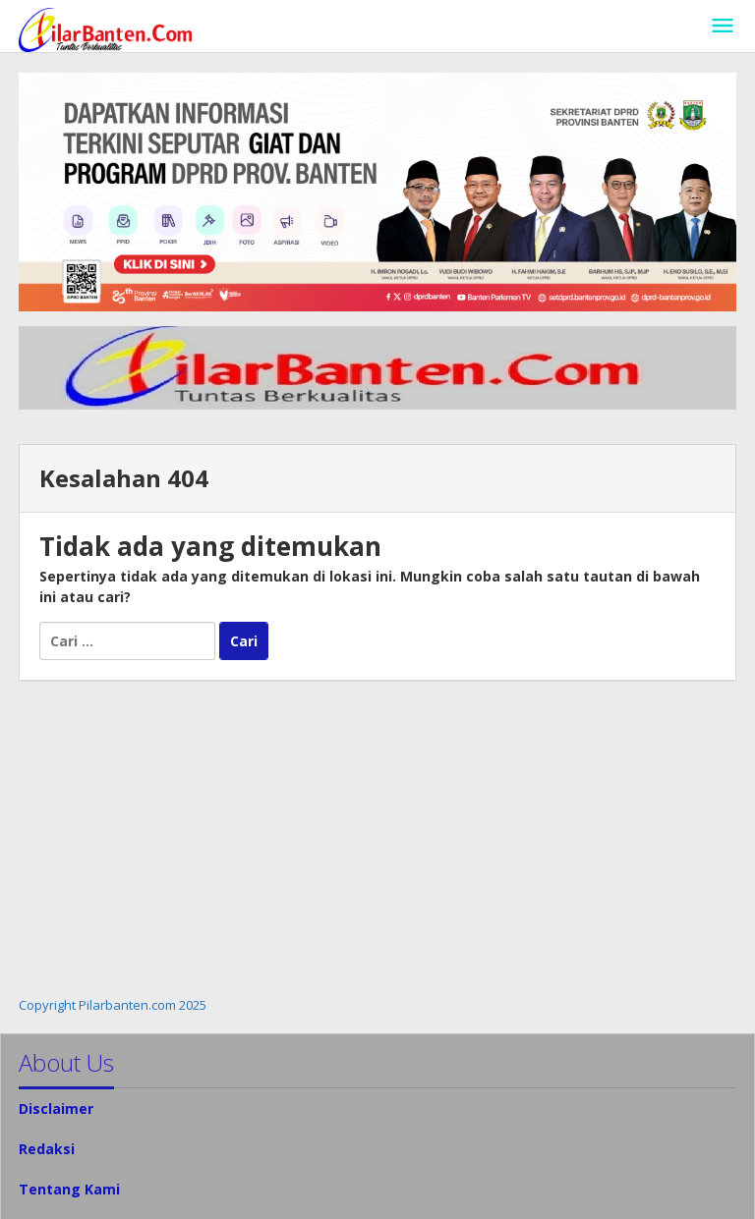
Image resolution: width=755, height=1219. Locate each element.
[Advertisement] (377, 838)
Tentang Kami (69, 1189)
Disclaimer (56, 1108)
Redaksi (47, 1148)
